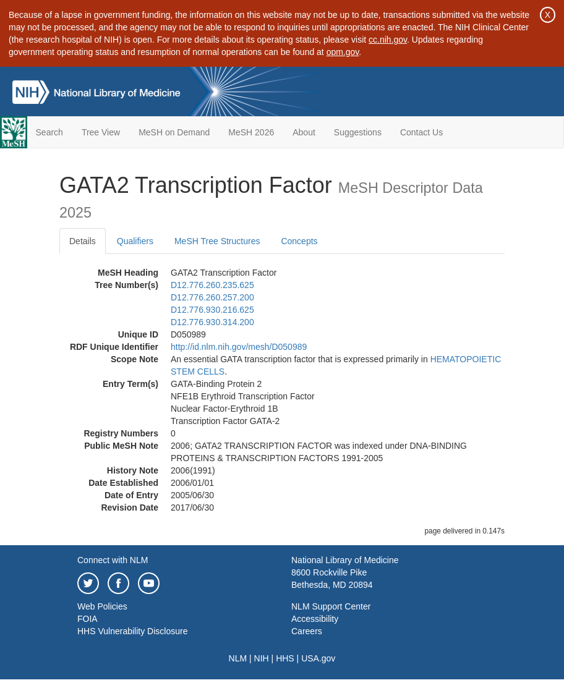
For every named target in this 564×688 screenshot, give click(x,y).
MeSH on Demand (174, 132)
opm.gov (343, 52)
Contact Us (421, 132)
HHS (285, 658)
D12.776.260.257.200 (212, 297)
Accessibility (314, 619)
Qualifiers (135, 241)
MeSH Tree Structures (217, 241)
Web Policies (102, 606)
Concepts (299, 241)
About (304, 132)
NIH (261, 658)
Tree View (101, 132)
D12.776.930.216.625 (212, 310)
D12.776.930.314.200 (212, 322)
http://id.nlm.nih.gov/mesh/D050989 (239, 347)
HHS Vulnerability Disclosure (132, 631)
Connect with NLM (112, 560)
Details (82, 241)
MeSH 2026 (251, 132)
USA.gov (318, 658)
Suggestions (358, 132)
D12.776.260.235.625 (212, 285)
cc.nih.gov (388, 40)
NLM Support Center (330, 606)
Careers (306, 631)
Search (49, 132)
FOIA (87, 619)
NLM (238, 658)
